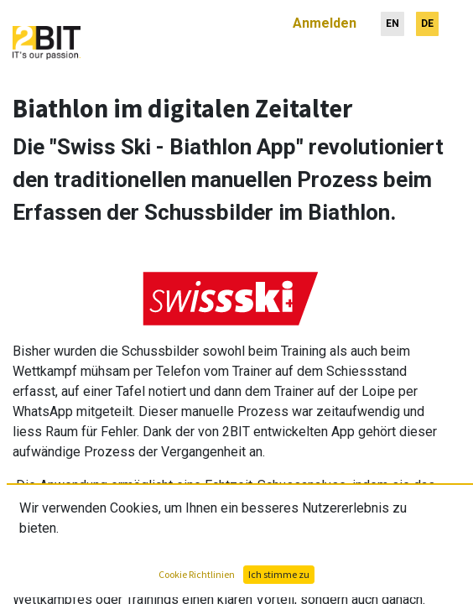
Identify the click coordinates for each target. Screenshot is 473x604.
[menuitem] (392, 17)
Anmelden (324, 16)
